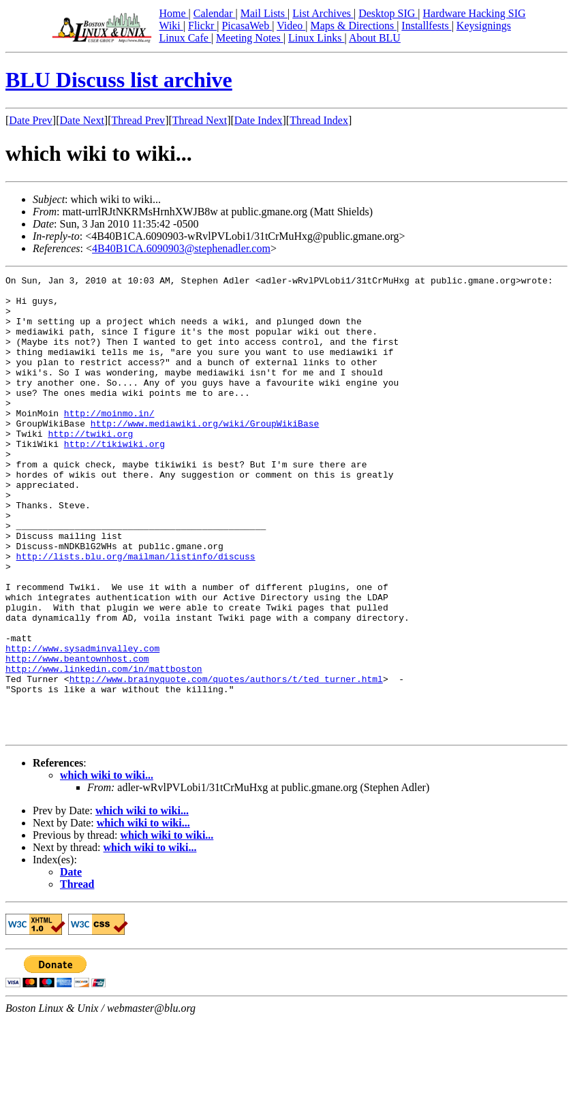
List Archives (323, 13)
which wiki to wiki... (106, 867)
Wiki (171, 25)
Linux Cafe (185, 38)
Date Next (82, 120)
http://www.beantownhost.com (77, 736)
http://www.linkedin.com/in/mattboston (103, 748)
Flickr (202, 25)
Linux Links (316, 38)
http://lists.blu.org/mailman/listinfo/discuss (135, 613)
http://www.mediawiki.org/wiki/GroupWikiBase (205, 454)
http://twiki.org (90, 466)
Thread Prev (138, 120)
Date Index (258, 120)
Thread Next (199, 120)
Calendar (214, 13)
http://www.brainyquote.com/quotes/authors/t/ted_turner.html (226, 760)
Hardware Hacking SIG (474, 13)
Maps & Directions (353, 25)
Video (291, 25)
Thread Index (319, 120)
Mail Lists (264, 13)
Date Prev (30, 120)
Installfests (426, 25)
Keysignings (483, 25)
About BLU (375, 38)
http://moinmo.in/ (109, 441)
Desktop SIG (388, 13)
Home (173, 13)
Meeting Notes (249, 38)
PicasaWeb (246, 25)
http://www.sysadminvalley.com (82, 723)
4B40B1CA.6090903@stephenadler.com (181, 248)
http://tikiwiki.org (114, 478)
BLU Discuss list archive (118, 79)
